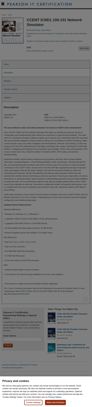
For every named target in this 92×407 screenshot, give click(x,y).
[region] (46, 391)
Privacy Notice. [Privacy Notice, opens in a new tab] (55, 397)
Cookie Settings (33, 402)
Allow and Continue (55, 402)
